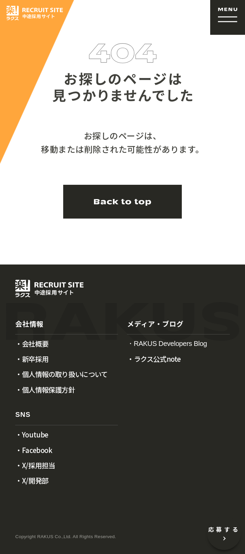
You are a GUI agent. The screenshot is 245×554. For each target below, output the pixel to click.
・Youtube (31, 434)
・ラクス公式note (154, 358)
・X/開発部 (31, 480)
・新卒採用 (31, 358)
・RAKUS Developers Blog (167, 343)
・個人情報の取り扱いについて (61, 374)
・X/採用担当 (35, 465)
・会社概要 (31, 343)
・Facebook (33, 450)
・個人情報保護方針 (45, 389)
